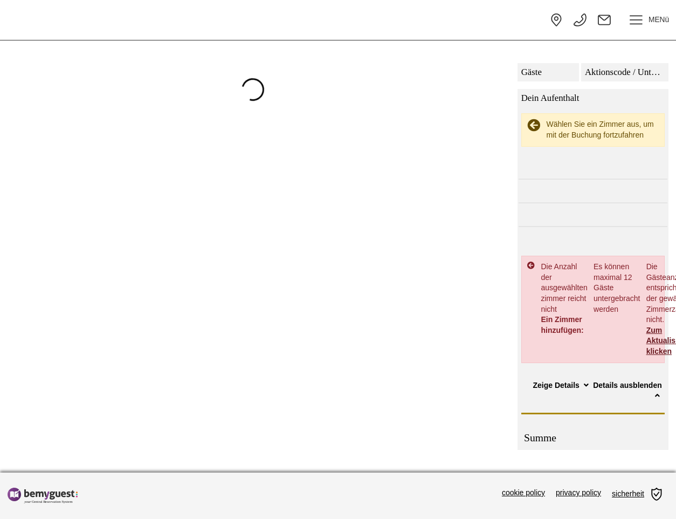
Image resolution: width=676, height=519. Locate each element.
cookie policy (523, 492)
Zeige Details (562, 385)
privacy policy (578, 492)
